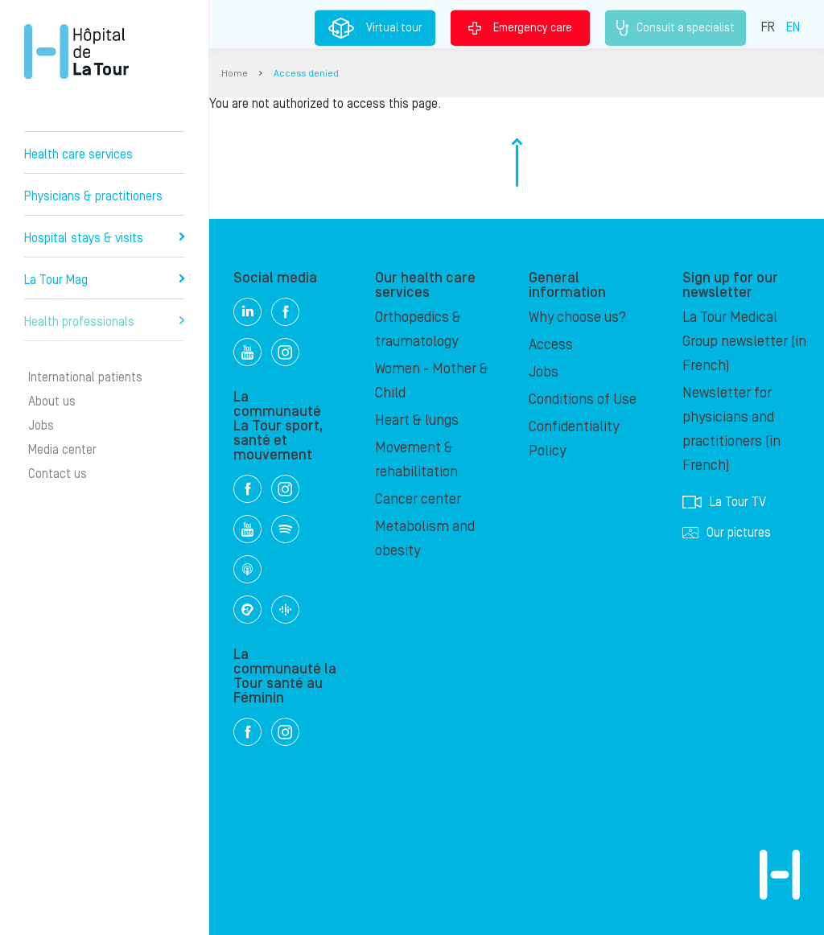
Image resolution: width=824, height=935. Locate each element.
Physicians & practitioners (93, 196)
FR (768, 26)
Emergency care (520, 27)
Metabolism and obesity (425, 538)
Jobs (41, 425)
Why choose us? (577, 317)
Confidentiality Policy (574, 438)
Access (551, 344)
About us (52, 401)
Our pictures (726, 533)
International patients (85, 377)
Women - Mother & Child (431, 381)
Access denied (306, 73)
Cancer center (418, 499)
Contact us (57, 474)
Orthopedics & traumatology (418, 329)
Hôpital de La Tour (76, 51)
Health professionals (104, 322)
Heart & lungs (417, 420)
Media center (62, 450)
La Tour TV (724, 502)
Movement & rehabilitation (416, 459)
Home (234, 73)
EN (793, 26)
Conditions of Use (583, 399)
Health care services (78, 154)
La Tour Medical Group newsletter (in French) (744, 341)
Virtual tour (375, 28)
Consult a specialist (675, 28)
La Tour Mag (104, 280)
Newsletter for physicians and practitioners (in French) (731, 429)
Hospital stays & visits (104, 238)
